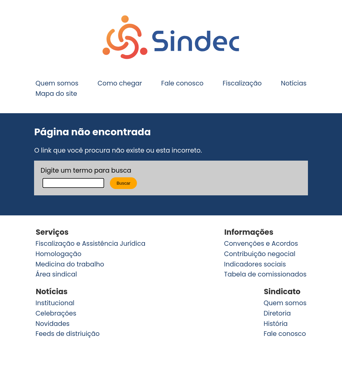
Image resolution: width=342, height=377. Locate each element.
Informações (248, 232)
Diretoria (277, 313)
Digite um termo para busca (86, 170)
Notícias (294, 83)
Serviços (52, 232)
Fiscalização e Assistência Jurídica (90, 243)
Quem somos (56, 83)
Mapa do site (56, 93)
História (276, 323)
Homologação (58, 253)
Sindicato (282, 291)
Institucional (54, 303)
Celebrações (55, 313)
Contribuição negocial (260, 253)
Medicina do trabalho (69, 264)
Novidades (52, 323)
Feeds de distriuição (67, 333)
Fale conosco (182, 83)
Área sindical (56, 274)
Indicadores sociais (255, 264)
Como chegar (120, 83)
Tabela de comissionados (265, 274)
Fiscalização (242, 83)
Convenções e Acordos (261, 243)
